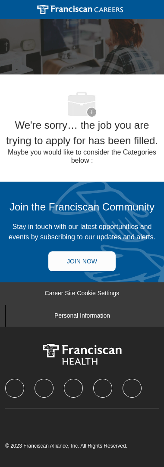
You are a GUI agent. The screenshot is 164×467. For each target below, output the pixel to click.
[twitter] (73, 388)
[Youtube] (132, 388)
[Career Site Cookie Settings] (82, 293)
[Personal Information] (82, 316)
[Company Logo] (80, 9)
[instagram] (102, 388)
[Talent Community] (82, 261)
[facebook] (14, 388)
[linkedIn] (44, 388)
